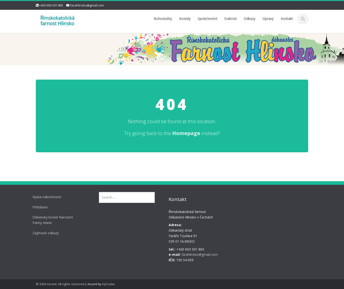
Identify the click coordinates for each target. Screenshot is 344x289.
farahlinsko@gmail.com (87, 5)
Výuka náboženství (45, 197)
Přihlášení (38, 207)
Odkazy (249, 18)
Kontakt (287, 18)
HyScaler (108, 284)
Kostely (185, 18)
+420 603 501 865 (51, 5)
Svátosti (230, 18)
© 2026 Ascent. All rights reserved (60, 284)
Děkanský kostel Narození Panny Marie (51, 220)
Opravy (268, 18)
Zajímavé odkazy (44, 233)
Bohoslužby (163, 18)
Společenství (207, 18)
